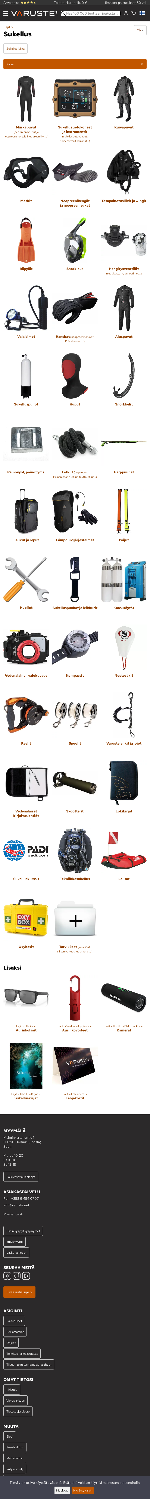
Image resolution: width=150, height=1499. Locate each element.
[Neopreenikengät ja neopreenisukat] (75, 182)
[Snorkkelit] (124, 385)
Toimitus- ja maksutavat (22, 1353)
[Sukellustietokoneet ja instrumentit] (75, 111)
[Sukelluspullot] (26, 385)
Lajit (8, 27)
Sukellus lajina (15, 48)
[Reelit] (26, 724)
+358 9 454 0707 (25, 1198)
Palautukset (14, 1321)
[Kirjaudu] (126, 13)
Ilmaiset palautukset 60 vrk (126, 2)
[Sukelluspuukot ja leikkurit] (75, 589)
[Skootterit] (75, 792)
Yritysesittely (14, 1469)
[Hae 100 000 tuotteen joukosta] (91, 13)
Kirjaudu (11, 1389)
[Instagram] (17, 1276)
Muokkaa (62, 1490)
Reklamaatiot (15, 1332)
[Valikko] (5, 13)
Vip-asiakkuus (15, 1400)
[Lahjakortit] (75, 1075)
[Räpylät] (26, 250)
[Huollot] (26, 589)
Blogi (9, 1436)
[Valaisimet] (26, 317)
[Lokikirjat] (124, 792)
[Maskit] (26, 182)
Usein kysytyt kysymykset (23, 1231)
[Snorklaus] (75, 250)
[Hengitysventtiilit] (124, 250)
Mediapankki (14, 1458)
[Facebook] (7, 1276)
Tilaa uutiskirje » (19, 1292)
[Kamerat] (124, 1007)
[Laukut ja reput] (26, 521)
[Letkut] (75, 453)
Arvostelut (19, 2)
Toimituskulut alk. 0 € (70, 2)
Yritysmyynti (14, 1242)
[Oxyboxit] (26, 928)
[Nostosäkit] (124, 656)
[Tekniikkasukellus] (75, 860)
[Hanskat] (75, 317)
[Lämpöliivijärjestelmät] (75, 521)
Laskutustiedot (16, 1252)
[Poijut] (124, 521)
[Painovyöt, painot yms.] (26, 453)
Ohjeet (11, 1343)
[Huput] (75, 385)
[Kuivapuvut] (124, 111)
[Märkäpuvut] (26, 111)
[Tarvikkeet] (75, 928)
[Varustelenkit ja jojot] (124, 724)
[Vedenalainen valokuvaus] (26, 656)
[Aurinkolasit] (26, 1007)
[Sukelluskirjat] (26, 1075)
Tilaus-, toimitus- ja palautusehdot (28, 1364)
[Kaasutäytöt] (124, 589)
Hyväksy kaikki (82, 1490)
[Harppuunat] (124, 453)
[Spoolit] (75, 724)
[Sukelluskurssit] (26, 860)
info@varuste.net (16, 1205)
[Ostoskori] (133, 13)
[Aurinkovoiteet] (75, 1007)
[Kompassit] (75, 656)
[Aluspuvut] (124, 317)
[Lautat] (124, 860)
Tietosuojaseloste (18, 1411)
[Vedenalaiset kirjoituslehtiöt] (26, 792)
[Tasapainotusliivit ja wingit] (124, 182)
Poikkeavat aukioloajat (20, 1177)
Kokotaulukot (15, 1447)
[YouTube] (26, 1276)
